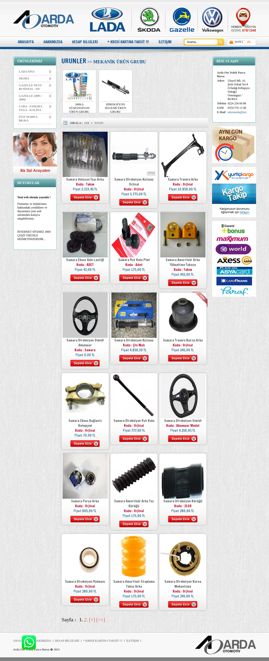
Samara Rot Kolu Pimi (134, 259)
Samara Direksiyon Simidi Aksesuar (85, 343)
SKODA (35, 78)
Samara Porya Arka (85, 501)
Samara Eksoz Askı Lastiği (85, 259)
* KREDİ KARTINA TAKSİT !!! (128, 41)
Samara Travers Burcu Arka (183, 340)
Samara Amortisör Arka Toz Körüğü (134, 503)
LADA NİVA (35, 71)
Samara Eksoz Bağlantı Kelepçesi (85, 423)
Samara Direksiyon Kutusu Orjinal (133, 182)
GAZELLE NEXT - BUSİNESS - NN (35, 87)
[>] (92, 619)
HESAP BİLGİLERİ (85, 41)
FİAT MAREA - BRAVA (35, 118)
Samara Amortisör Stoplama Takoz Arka (134, 584)
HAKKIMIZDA (52, 41)
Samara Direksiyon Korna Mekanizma (182, 584)
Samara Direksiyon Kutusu (133, 340)
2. (86, 619)
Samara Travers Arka (183, 179)
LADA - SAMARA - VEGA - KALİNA (35, 108)
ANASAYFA (26, 41)
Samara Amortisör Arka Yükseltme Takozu (183, 262)
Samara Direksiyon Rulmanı (85, 581)
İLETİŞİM (165, 41)
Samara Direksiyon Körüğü (182, 501)
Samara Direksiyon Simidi (183, 420)
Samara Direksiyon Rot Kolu (134, 420)
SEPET (239, 42)
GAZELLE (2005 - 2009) (35, 97)
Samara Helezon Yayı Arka (85, 179)
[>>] (100, 619)
